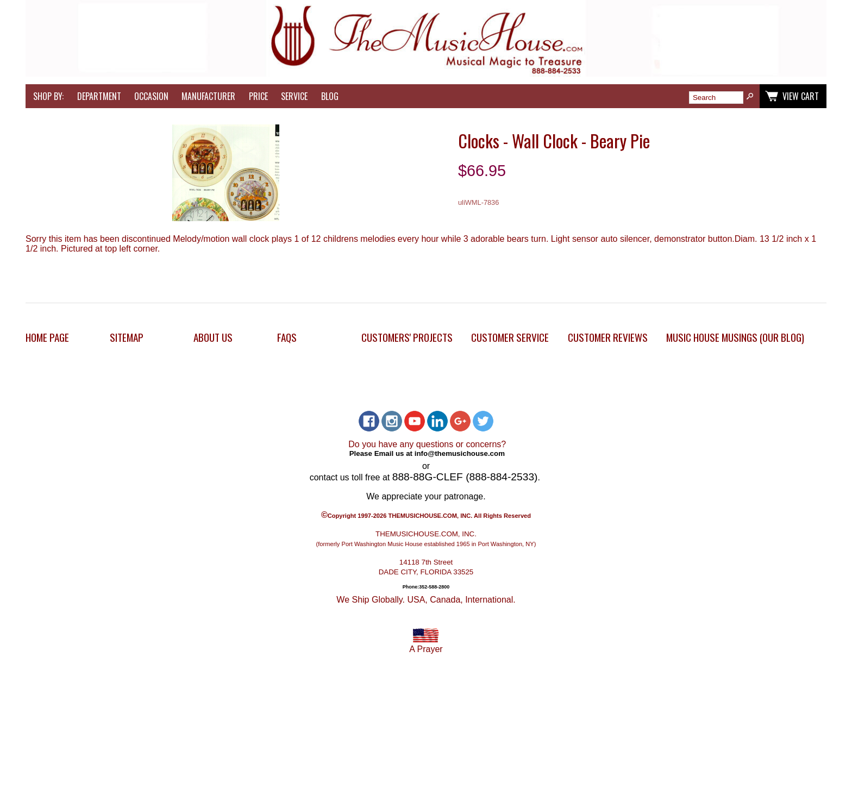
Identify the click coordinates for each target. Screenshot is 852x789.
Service (294, 96)
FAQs (287, 337)
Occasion (151, 96)
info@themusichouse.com (460, 453)
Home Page (47, 337)
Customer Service (510, 337)
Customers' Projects (407, 337)
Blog (330, 96)
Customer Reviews (608, 337)
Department (99, 96)
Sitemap (126, 337)
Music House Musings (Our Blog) (735, 337)
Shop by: (48, 96)
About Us (213, 337)
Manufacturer (208, 96)
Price (258, 96)
